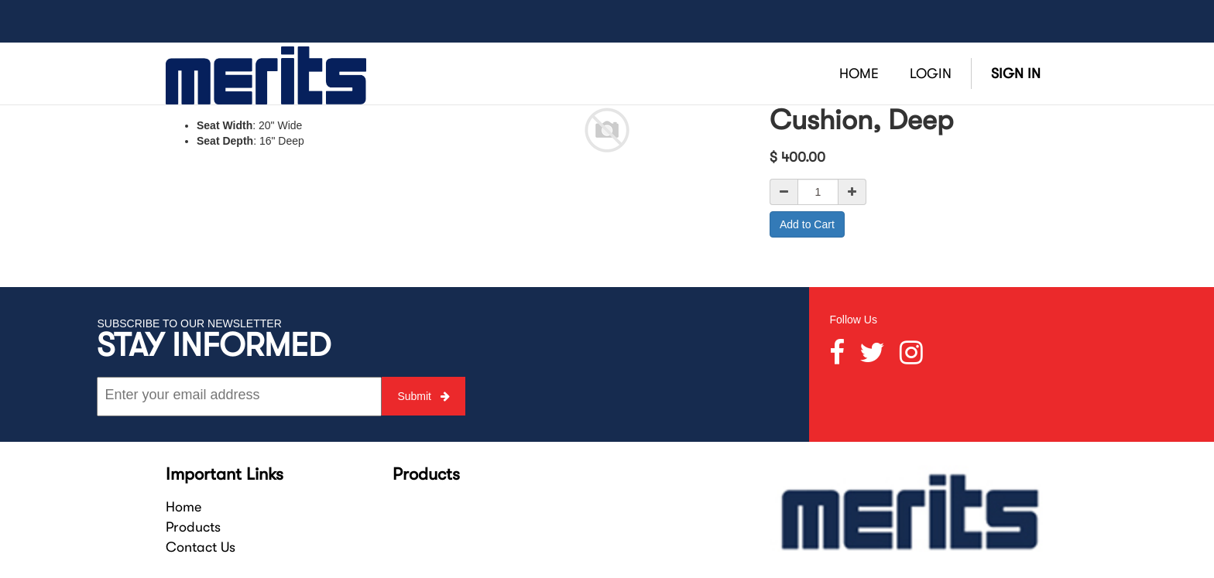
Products (193, 527)
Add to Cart (807, 224)
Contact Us (200, 547)
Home (183, 507)
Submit (423, 396)
